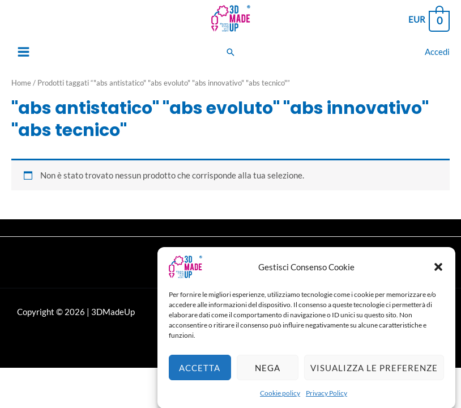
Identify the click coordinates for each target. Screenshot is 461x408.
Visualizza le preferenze (374, 373)
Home (21, 82)
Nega (267, 373)
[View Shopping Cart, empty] (428, 20)
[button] (438, 272)
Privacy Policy (326, 398)
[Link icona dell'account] (437, 51)
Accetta (199, 373)
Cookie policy (280, 398)
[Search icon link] (230, 52)
